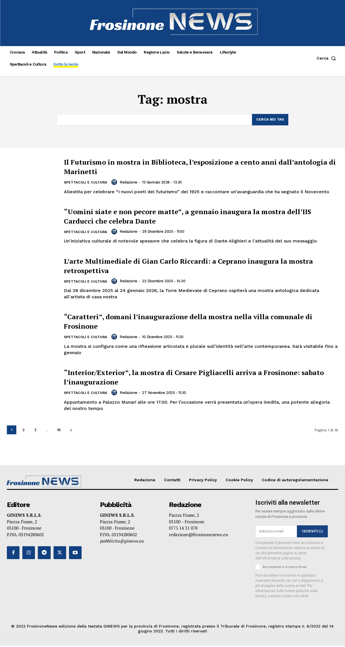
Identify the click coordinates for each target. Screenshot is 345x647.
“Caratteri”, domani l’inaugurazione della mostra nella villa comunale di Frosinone (189, 321)
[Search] (269, 120)
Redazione (131, 182)
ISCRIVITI (312, 533)
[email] (276, 533)
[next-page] (71, 431)
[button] (327, 58)
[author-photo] (118, 183)
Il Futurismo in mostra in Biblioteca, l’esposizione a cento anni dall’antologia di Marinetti (195, 166)
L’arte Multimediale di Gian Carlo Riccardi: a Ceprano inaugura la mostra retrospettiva (201, 266)
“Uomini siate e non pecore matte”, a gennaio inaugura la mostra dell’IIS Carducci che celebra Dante (200, 216)
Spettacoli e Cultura (87, 183)
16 (59, 431)
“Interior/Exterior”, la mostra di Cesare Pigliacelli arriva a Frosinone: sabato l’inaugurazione (184, 378)
